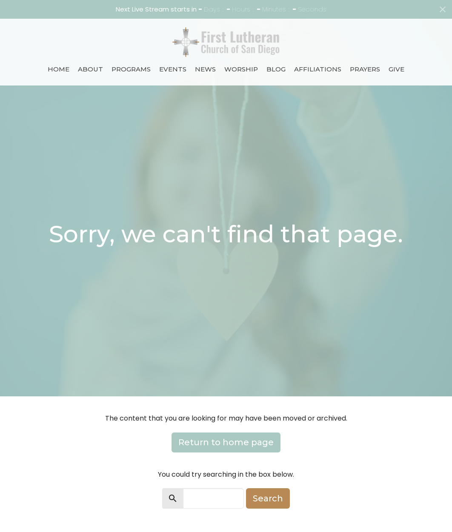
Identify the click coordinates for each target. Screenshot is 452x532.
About (90, 69)
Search (268, 498)
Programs (131, 69)
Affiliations (317, 69)
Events (172, 69)
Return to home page (226, 442)
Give (396, 69)
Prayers (365, 69)
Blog (276, 69)
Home (58, 69)
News (205, 69)
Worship (241, 69)
